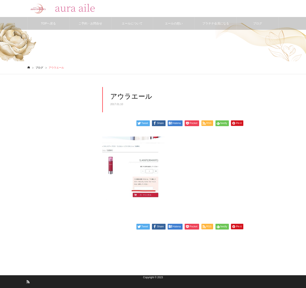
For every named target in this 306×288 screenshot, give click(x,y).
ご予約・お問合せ (90, 23)
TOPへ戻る (48, 23)
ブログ (257, 23)
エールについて (132, 23)
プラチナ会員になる (215, 23)
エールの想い (174, 23)
